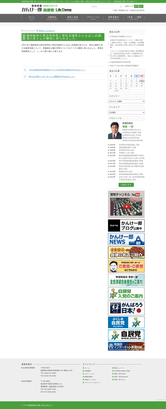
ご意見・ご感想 (134, 18)
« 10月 (116, 91)
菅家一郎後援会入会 (121, 10)
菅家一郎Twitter (120, 374)
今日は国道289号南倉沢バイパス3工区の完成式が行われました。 (54, 70)
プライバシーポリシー (93, 382)
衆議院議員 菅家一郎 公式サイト (40, 405)
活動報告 (52, 18)
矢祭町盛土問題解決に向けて (121, 36)
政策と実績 (73, 18)
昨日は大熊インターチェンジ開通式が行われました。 (49, 76)
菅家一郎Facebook (121, 377)
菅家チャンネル (90, 379)
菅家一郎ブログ (119, 379)
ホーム (31, 18)
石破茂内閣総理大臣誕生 (120, 62)
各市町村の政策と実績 (122, 371)
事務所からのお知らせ (47, 31)
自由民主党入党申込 (137, 10)
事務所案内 (114, 18)
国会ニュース (119, 368)
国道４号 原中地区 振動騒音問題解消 (124, 66)
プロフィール (93, 18)
